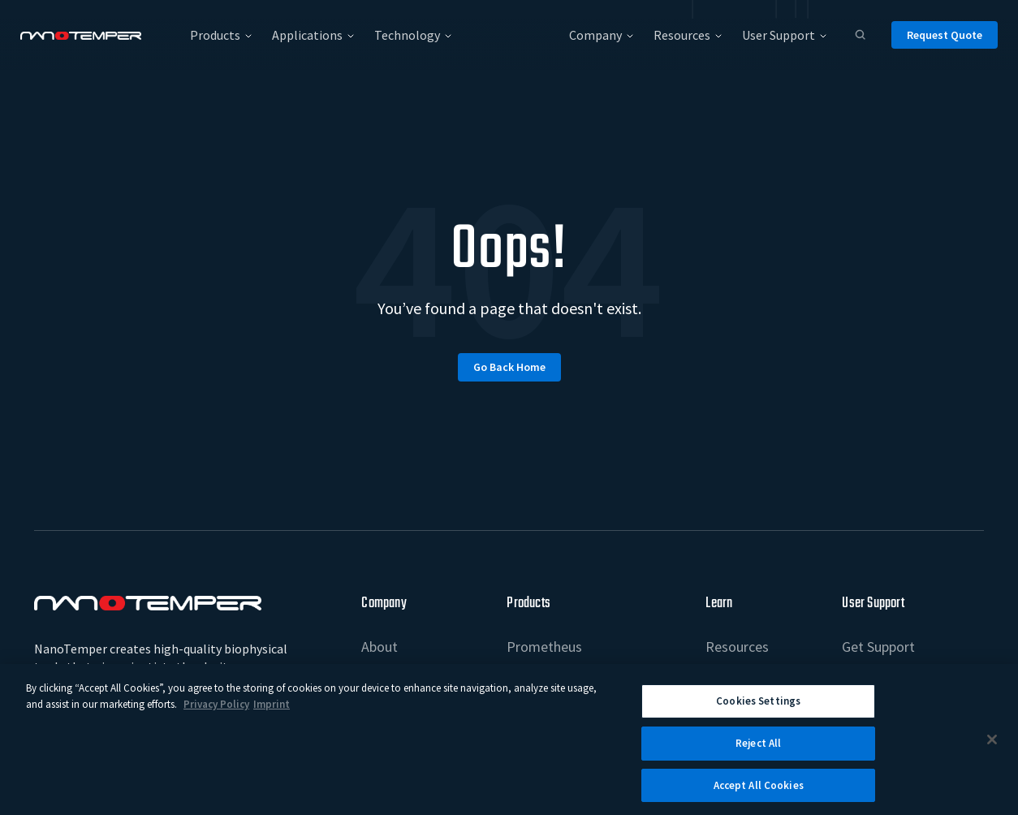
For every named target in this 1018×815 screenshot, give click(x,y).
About (379, 646)
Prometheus (544, 646)
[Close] (992, 747)
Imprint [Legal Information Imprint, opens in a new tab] (271, 711)
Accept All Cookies (759, 792)
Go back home (509, 367)
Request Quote (944, 35)
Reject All (758, 750)
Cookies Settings (758, 708)
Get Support (878, 646)
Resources (737, 646)
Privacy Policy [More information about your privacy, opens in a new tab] (216, 711)
